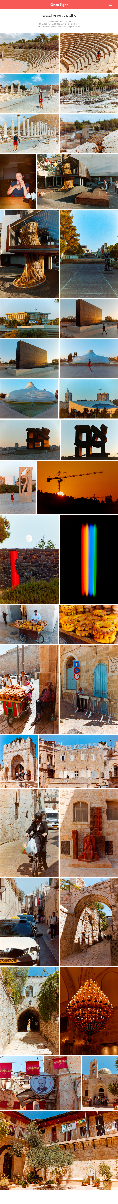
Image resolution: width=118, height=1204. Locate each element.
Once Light (59, 4)
